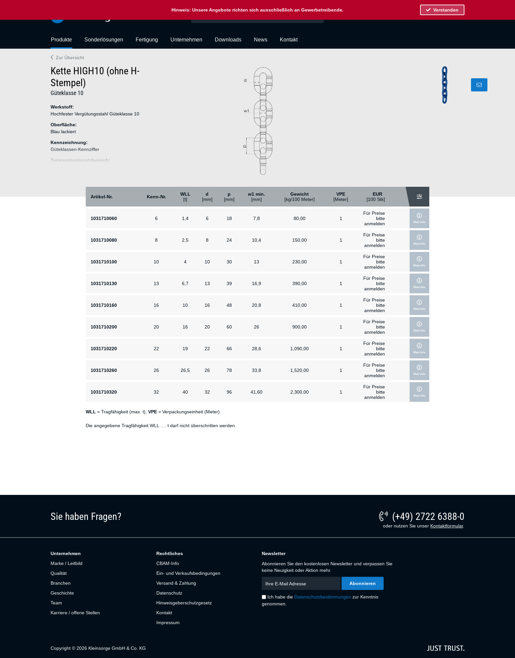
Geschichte (62, 593)
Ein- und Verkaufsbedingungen (188, 573)
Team (56, 602)
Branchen (61, 583)
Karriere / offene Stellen (75, 612)
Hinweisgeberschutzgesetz (184, 602)
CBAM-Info (167, 563)
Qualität (59, 573)
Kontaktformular (446, 525)
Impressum (168, 622)
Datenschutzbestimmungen (322, 596)
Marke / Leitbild (66, 563)
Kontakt (164, 612)
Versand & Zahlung (176, 583)
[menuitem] (61, 42)
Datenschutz (169, 593)
